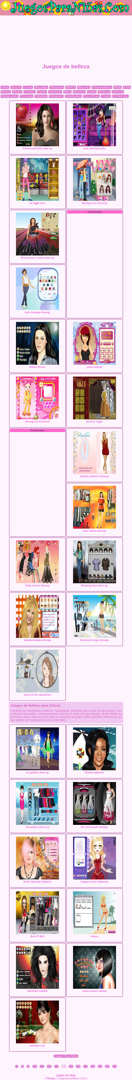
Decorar (16, 87)
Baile (127, 87)
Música (5, 91)
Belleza (70, 87)
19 (100, 1066)
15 (71, 1066)
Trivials (106, 96)
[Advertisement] (66, 39)
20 (107, 1066)
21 (114, 1066)
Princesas (26, 96)
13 (56, 1066)
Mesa (67, 91)
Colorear (29, 91)
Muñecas (104, 91)
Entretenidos (73, 96)
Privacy (50, 1078)
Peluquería (56, 87)
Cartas (92, 91)
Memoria (117, 91)
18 (92, 1066)
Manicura (79, 91)
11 (41, 1066)
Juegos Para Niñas (66, 1056)
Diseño (42, 91)
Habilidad (41, 96)
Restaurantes (9, 96)
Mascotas (84, 87)
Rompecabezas (101, 87)
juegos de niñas (66, 1075)
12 (49, 1066)
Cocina (28, 87)
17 (85, 1066)
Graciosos (55, 91)
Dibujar (17, 91)
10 (34, 1066)
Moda (117, 87)
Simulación (56, 96)
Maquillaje (41, 87)
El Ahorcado (120, 96)
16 (78, 1066)
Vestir (4, 87)
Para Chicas (91, 96)
